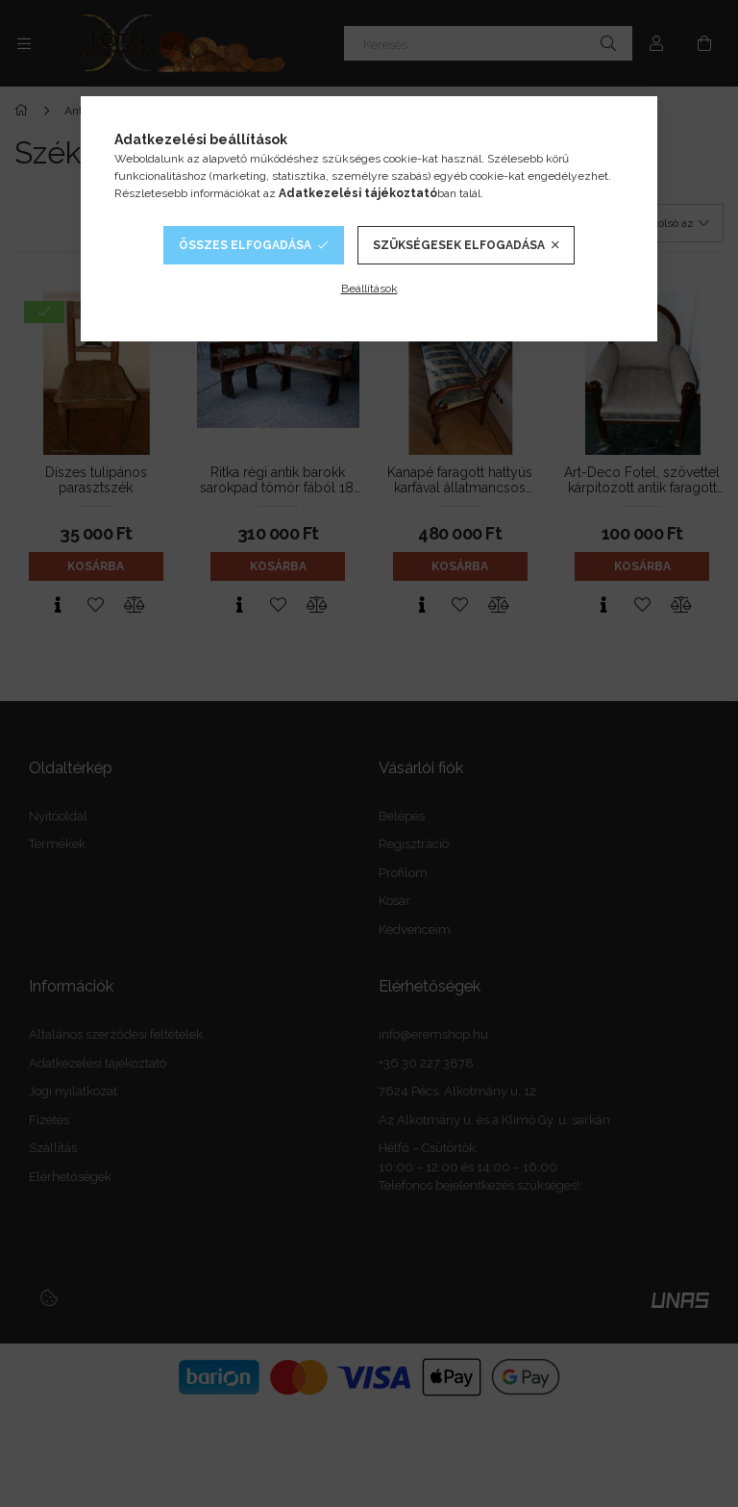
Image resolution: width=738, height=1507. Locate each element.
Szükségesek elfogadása (459, 245)
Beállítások (369, 288)
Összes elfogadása (245, 245)
